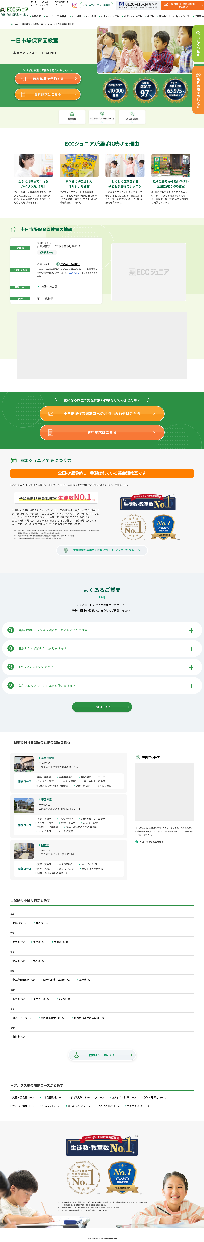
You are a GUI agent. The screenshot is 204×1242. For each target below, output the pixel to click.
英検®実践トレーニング (94, 777)
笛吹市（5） (19, 998)
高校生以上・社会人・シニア (174, 16)
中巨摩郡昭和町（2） (24, 979)
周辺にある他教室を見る (151, 841)
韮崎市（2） (86, 979)
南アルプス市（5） (23, 1017)
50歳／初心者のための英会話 (53, 785)
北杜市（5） (66, 998)
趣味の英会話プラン (79, 1106)
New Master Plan (51, 1106)
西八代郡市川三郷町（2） (57, 979)
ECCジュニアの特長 (56, 16)
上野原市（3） (20, 922)
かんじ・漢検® (70, 781)
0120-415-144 (75, 272)
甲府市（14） (61, 941)
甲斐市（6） (19, 941)
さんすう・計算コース (124, 1097)
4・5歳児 (91, 16)
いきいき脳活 (84, 785)
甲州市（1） (40, 941)
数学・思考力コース (154, 1097)
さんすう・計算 (46, 781)
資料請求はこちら (102, 432)
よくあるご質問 (45, 5)
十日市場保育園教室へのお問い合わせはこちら (101, 413)
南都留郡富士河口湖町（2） (89, 1017)
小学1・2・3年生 (110, 16)
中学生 (150, 16)
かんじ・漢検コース (23, 1106)
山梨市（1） (19, 1036)
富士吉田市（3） (42, 998)
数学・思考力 (69, 823)
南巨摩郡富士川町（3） (54, 1017)
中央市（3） (19, 960)
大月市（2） (43, 922)
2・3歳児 (76, 16)
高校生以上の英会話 (95, 781)
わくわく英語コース (138, 1106)
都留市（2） (40, 960)
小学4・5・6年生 (133, 16)
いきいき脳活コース (109, 1106)
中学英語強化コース (53, 1097)
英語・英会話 (50, 286)
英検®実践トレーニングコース (88, 1097)
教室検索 (36, 16)
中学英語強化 (67, 777)
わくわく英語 (105, 785)
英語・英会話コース (23, 1097)
